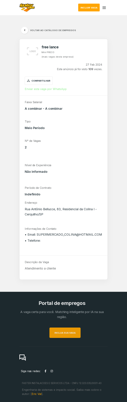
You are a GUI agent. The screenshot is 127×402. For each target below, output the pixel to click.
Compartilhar (38, 80)
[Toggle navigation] (104, 8)
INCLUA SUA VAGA (70, 332)
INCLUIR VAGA (88, 7)
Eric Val (37, 394)
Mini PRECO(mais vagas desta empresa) (58, 54)
